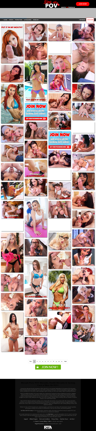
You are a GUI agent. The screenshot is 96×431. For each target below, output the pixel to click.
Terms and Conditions (44, 419)
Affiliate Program (33, 419)
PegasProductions (39, 423)
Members (82, 20)
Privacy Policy (54, 419)
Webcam (35, 20)
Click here (50, 414)
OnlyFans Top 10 (64, 419)
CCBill (49, 421)
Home (5, 20)
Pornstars (18, 20)
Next (65, 361)
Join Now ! (90, 20)
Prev (30, 361)
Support (26, 419)
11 (61, 361)
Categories (27, 20)
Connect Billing (43, 421)
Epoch (37, 421)
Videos (11, 20)
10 (59, 361)
